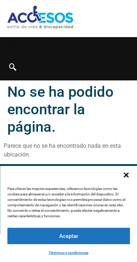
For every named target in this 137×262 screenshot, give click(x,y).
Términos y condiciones (68, 253)
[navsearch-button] (12, 67)
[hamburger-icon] (12, 46)
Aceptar (68, 236)
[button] (126, 175)
